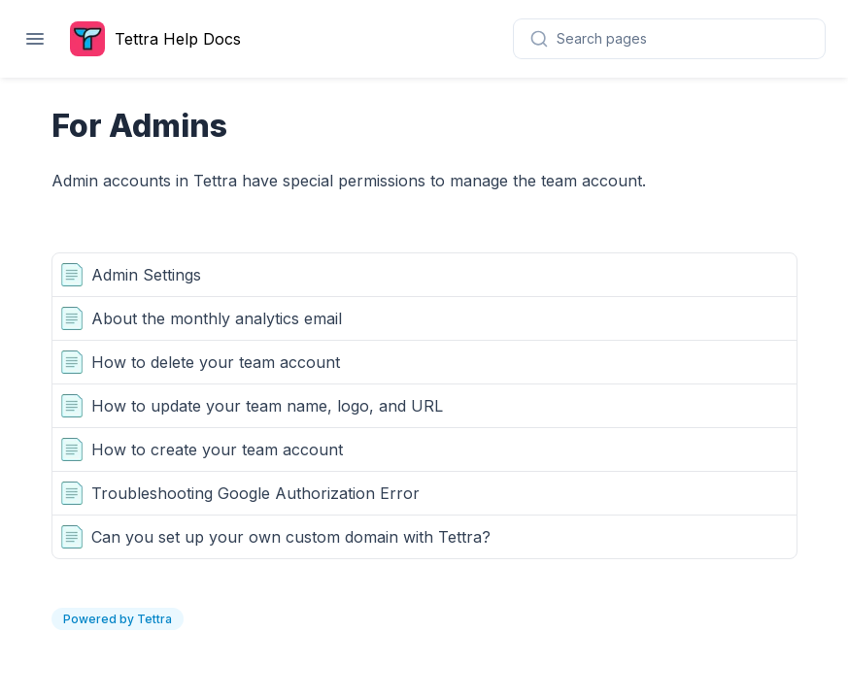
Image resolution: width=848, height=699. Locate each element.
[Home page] (160, 38)
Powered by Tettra (117, 619)
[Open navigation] (35, 38)
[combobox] (669, 38)
